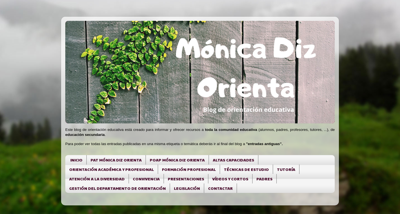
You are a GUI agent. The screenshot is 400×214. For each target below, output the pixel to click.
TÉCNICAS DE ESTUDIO (246, 169)
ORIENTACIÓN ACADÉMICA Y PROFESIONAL (111, 169)
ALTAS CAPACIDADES (233, 160)
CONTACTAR (220, 188)
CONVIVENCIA (146, 178)
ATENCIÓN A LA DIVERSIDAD (97, 178)
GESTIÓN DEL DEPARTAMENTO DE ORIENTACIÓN (117, 188)
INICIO (76, 160)
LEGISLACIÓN (187, 188)
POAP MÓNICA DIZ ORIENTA (177, 160)
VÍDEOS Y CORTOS (230, 178)
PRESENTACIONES (186, 178)
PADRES (264, 178)
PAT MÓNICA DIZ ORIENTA (116, 160)
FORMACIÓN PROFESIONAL (189, 169)
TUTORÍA (286, 169)
